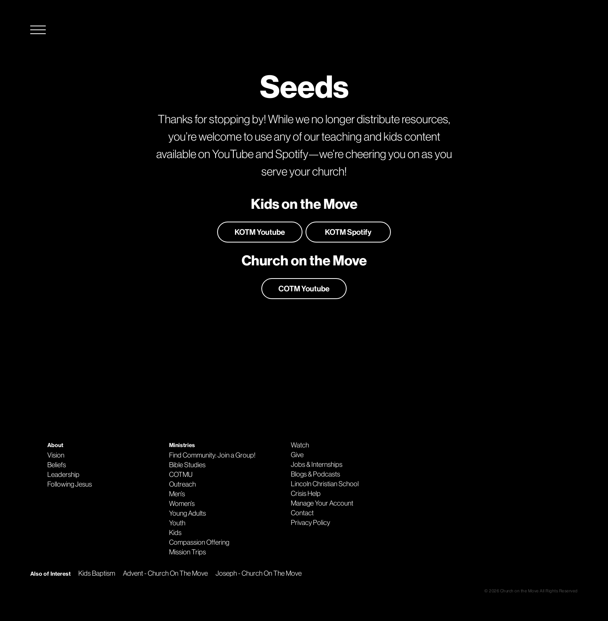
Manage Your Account (322, 503)
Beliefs (56, 465)
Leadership (63, 474)
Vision (55, 455)
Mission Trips (187, 552)
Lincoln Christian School (325, 484)
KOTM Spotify (348, 232)
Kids (175, 533)
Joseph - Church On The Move (259, 573)
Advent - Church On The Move (165, 573)
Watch (300, 445)
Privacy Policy (310, 522)
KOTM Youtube (260, 232)
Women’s (182, 503)
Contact (302, 513)
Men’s (177, 494)
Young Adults (187, 513)
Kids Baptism (96, 573)
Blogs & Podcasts (315, 474)
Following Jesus (69, 484)
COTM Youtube (304, 288)
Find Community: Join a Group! (212, 455)
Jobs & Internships (316, 464)
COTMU (180, 474)
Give (297, 455)
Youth (177, 523)
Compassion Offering (199, 542)
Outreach (182, 484)
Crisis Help (306, 493)
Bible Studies (187, 465)
